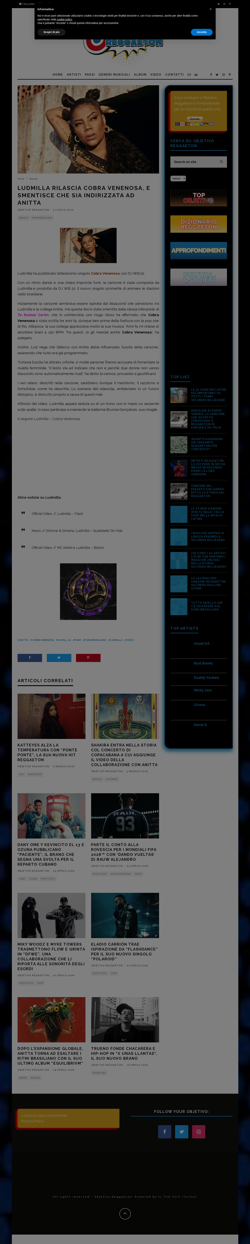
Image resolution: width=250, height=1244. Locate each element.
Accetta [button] (202, 1233)
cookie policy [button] (64, 1220)
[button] (211, 1211)
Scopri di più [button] (52, 1233)
